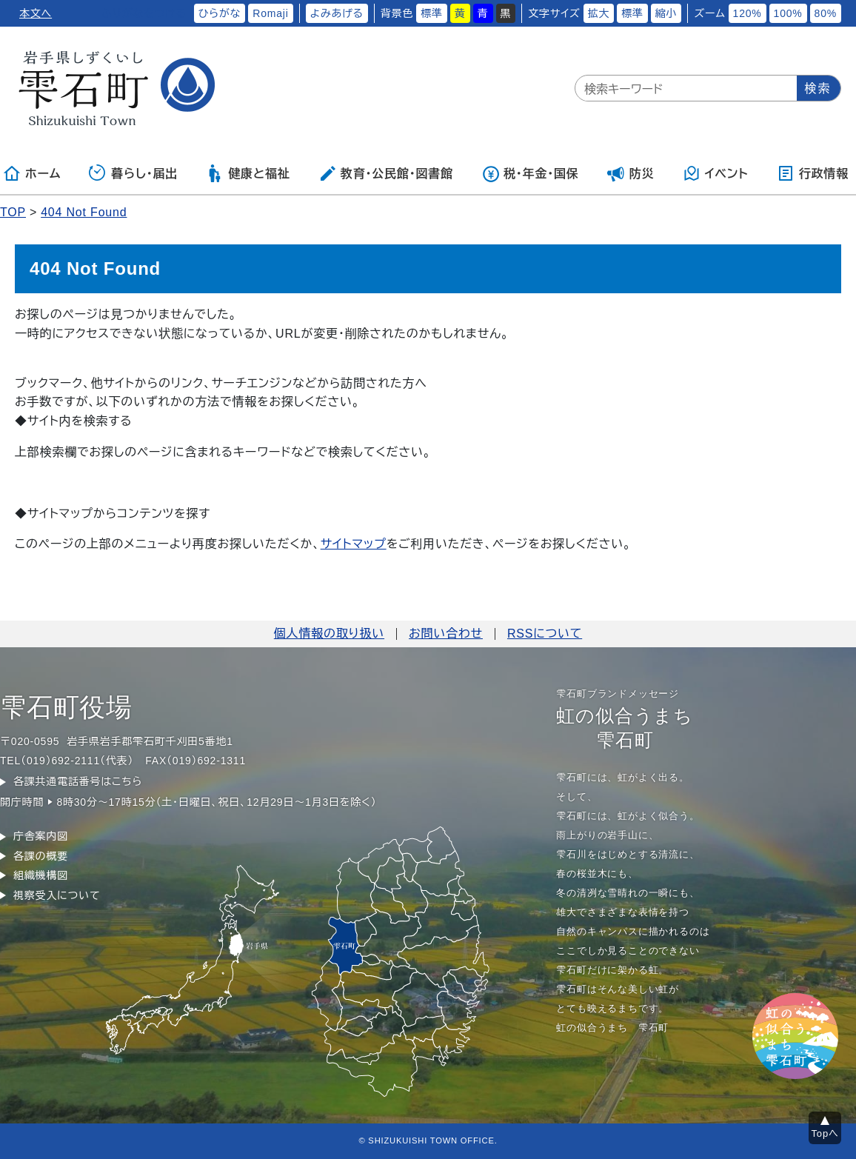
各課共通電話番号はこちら (77, 781)
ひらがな (219, 13)
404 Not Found (84, 212)
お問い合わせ (446, 633)
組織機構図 (40, 875)
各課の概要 (40, 856)
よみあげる (337, 13)
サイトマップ (354, 544)
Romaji (270, 13)
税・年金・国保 (530, 173)
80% (826, 13)
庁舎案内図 (40, 836)
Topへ (825, 1133)
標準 (432, 13)
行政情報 (813, 173)
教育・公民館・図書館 (385, 173)
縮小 (666, 13)
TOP (13, 212)
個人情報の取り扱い (329, 633)
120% (747, 13)
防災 (631, 173)
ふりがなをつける (143, 13)
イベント (716, 173)
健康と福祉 (248, 173)
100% (788, 13)
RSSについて (544, 633)
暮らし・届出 (133, 173)
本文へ (35, 13)
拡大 (599, 13)
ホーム (32, 173)
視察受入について (56, 895)
